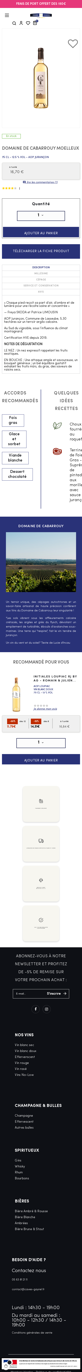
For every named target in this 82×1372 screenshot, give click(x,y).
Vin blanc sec (24, 1045)
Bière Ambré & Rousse (31, 1211)
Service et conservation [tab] (41, 286)
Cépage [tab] (41, 280)
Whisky (20, 1166)
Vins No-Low (24, 1075)
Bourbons (22, 1178)
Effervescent (24, 1121)
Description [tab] (41, 267)
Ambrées (21, 1223)
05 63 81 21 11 (19, 1279)
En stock (11, 136)
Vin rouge (22, 1063)
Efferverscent (25, 1057)
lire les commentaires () (40, 182)
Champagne (24, 1115)
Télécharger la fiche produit (41, 251)
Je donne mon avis (45, 708)
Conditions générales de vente (32, 1332)
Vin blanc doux (25, 1051)
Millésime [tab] (41, 274)
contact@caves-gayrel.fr (28, 1289)
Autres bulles (24, 1127)
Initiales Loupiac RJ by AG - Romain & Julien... (55, 678)
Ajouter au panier (41, 233)
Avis (41, 292)
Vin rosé (21, 1069)
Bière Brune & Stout (29, 1229)
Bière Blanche (25, 1217)
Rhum (19, 1172)
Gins (18, 1160)
